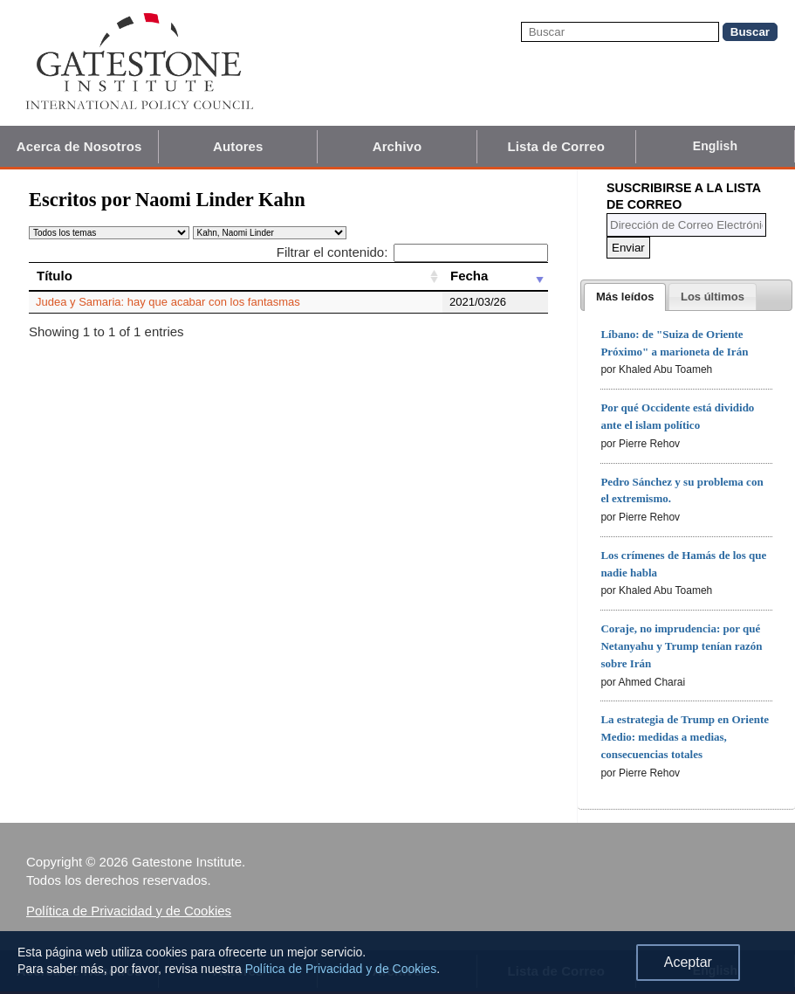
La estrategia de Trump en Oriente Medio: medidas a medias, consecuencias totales (684, 737)
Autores (238, 146)
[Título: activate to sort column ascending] (235, 276)
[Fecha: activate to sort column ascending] (495, 276)
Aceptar (688, 962)
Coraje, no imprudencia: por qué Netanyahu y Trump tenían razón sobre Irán (681, 646)
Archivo (397, 146)
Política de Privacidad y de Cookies (128, 910)
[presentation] (625, 297)
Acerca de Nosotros (79, 146)
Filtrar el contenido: (412, 252)
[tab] (625, 297)
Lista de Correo (556, 146)
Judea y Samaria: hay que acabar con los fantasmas (168, 301)
